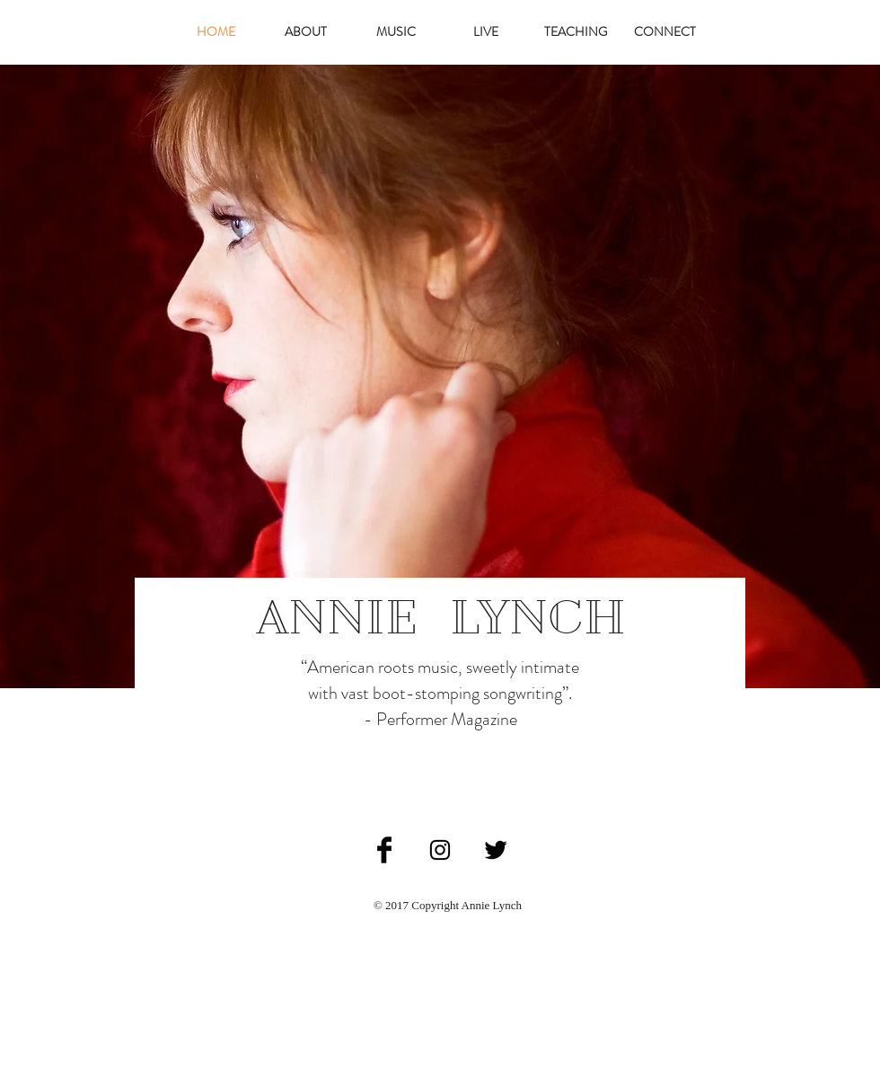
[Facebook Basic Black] (384, 849)
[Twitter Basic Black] (495, 849)
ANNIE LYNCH (441, 617)
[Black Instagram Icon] (440, 849)
